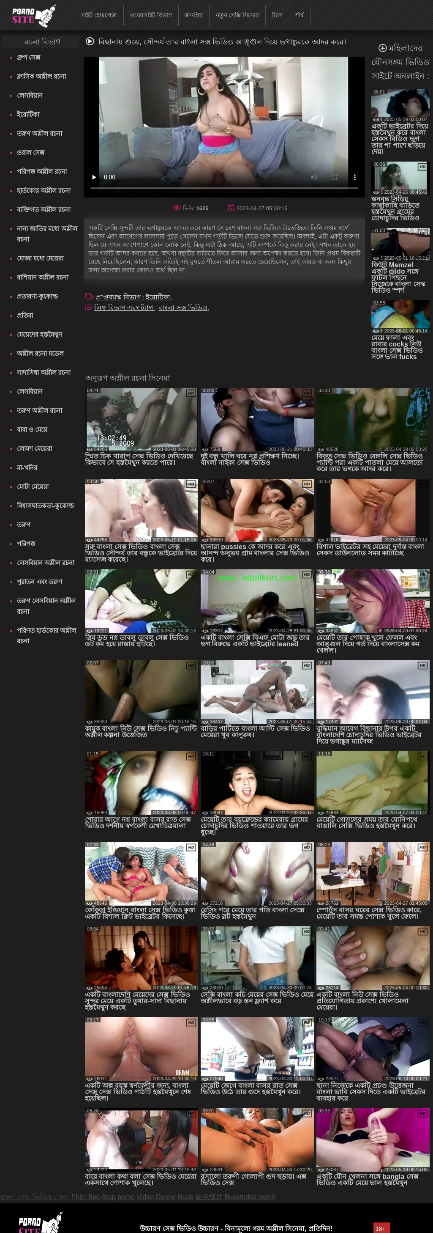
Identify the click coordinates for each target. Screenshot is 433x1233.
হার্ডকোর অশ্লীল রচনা (44, 190)
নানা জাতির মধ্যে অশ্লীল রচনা (47, 234)
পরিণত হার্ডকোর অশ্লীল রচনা (46, 636)
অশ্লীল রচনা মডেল (40, 353)
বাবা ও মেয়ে (32, 429)
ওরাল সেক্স (30, 152)
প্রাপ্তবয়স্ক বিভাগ (119, 297)
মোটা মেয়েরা (33, 486)
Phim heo (85, 1196)
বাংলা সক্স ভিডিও (182, 307)
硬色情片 (209, 1196)
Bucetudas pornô (249, 1196)
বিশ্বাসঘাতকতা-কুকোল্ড (45, 505)
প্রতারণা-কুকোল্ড (37, 296)
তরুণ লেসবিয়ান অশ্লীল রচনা (46, 606)
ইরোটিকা (28, 114)
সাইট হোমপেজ (99, 15)
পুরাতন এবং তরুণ (39, 581)
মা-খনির (27, 467)
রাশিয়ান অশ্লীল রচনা (42, 277)
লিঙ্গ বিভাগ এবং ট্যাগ (124, 307)
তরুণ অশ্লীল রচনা (39, 133)
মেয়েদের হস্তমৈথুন (39, 334)
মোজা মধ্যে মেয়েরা (40, 258)
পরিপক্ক (26, 543)
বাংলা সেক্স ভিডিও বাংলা (34, 1196)
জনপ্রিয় (194, 15)
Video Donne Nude (165, 1196)
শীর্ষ (299, 15)
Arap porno (118, 1196)
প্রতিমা (25, 315)
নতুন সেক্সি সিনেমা (237, 15)
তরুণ (23, 524)
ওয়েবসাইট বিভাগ (151, 15)
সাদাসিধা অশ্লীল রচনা (44, 372)
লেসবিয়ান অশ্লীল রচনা (45, 562)
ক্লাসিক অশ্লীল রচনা (41, 76)
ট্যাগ (277, 15)
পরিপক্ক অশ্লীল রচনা (42, 171)
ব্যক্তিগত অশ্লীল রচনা (44, 209)
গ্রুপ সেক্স (28, 57)
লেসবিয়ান (30, 95)
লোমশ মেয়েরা (34, 448)
